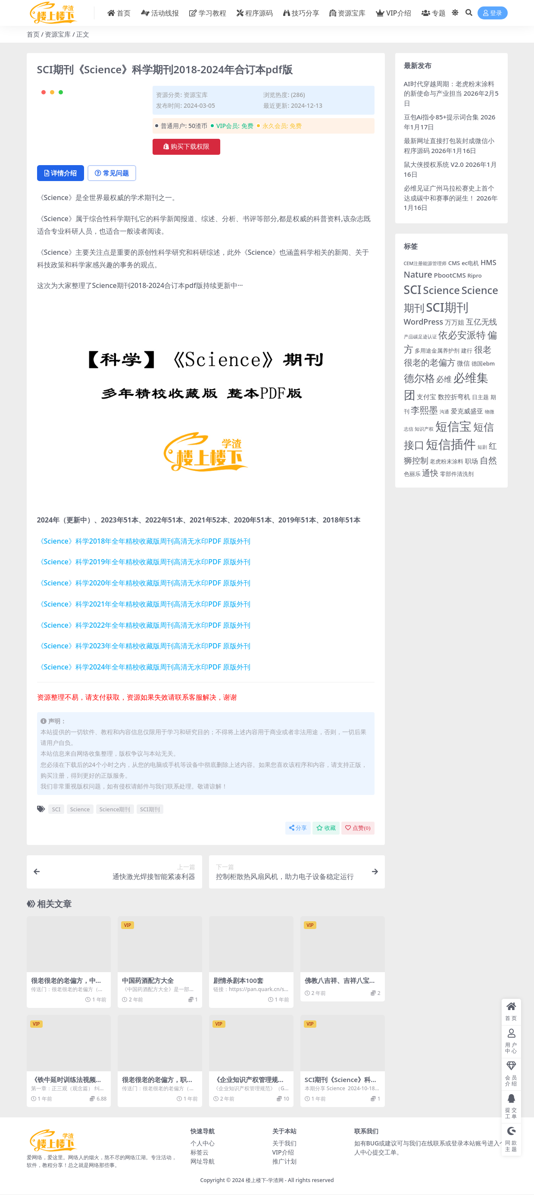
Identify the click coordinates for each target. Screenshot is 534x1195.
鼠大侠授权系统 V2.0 (434, 164)
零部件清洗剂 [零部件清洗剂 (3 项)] (457, 474)
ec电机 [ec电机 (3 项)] (470, 263)
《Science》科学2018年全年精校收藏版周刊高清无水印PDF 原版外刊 (144, 541)
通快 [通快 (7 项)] (430, 473)
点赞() (357, 828)
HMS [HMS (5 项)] (489, 262)
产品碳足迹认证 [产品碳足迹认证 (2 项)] (420, 337)
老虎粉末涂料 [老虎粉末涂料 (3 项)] (446, 461)
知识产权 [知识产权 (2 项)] (424, 429)
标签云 (199, 1152)
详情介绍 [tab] (61, 173)
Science (80, 809)
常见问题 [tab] (113, 173)
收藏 (326, 828)
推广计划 (284, 1161)
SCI (56, 809)
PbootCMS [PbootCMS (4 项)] (450, 275)
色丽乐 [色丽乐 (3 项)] (412, 474)
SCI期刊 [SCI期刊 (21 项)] (447, 307)
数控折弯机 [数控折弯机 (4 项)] (454, 396)
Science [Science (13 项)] (441, 290)
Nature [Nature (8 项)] (418, 274)
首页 (33, 34)
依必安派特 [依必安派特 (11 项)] (462, 334)
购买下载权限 (186, 146)
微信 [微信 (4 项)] (463, 363)
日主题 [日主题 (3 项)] (480, 397)
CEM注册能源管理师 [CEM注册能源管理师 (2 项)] (425, 263)
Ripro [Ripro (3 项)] (475, 275)
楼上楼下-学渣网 (265, 1180)
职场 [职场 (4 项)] (471, 461)
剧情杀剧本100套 (238, 980)
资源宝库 (58, 34)
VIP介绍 (283, 1152)
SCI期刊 (150, 809)
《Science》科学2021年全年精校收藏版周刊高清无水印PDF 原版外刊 (144, 604)
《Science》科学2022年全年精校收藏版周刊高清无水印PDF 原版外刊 (144, 625)
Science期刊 (115, 809)
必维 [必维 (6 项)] (444, 379)
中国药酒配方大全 (148, 980)
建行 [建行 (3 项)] (466, 350)
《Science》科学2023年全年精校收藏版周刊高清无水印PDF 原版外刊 (144, 646)
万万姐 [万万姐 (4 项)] (454, 322)
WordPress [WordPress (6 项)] (423, 321)
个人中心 (202, 1143)
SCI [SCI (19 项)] (413, 289)
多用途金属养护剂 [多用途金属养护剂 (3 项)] (437, 350)
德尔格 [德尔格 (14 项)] (419, 378)
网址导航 (202, 1161)
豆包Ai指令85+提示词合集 (441, 117)
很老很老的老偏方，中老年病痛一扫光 (66, 984)
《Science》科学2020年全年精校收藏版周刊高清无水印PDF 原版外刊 (144, 583)
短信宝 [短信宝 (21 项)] (453, 426)
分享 (298, 828)
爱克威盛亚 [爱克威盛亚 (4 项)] (467, 411)
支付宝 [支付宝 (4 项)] (426, 396)
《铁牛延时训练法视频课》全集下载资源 (63, 1083)
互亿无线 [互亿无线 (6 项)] (481, 321)
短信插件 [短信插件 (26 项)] (451, 444)
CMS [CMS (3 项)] (454, 263)
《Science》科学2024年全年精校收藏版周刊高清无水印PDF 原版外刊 (144, 667)
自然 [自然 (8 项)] (488, 460)
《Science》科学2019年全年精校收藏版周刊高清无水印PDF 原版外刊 (144, 562)
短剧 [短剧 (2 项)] (482, 447)
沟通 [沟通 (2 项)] (444, 412)
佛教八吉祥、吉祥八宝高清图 (340, 984)
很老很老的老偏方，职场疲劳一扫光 (157, 1083)
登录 (492, 13)
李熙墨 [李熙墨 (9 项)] (424, 410)
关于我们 (284, 1143)
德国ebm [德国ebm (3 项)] (483, 363)
